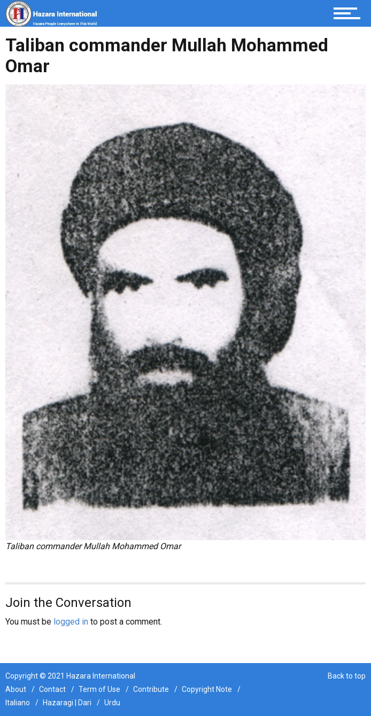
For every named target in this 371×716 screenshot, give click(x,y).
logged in (70, 622)
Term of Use (99, 689)
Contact (52, 689)
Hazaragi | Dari (67, 702)
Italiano (17, 702)
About (15, 689)
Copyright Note (207, 689)
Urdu (112, 702)
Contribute (151, 689)
